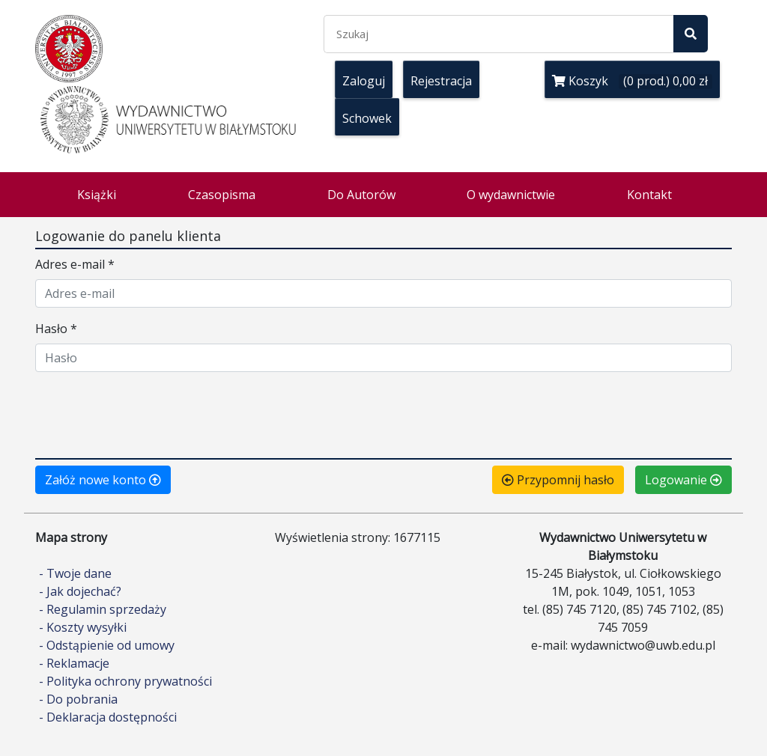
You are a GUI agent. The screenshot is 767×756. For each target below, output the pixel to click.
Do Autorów (361, 194)
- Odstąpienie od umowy (107, 645)
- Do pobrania (78, 699)
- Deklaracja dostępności (108, 717)
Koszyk (632, 81)
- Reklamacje (74, 663)
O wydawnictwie (511, 194)
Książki (96, 194)
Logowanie (683, 480)
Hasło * (56, 328)
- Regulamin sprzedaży (102, 609)
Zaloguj (363, 81)
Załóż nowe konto (103, 480)
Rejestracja (441, 81)
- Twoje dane (75, 573)
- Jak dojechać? (80, 591)
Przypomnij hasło (558, 480)
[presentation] (149, 413)
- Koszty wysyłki (83, 627)
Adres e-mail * (75, 264)
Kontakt (649, 194)
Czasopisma (221, 194)
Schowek (367, 118)
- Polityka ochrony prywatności (125, 681)
